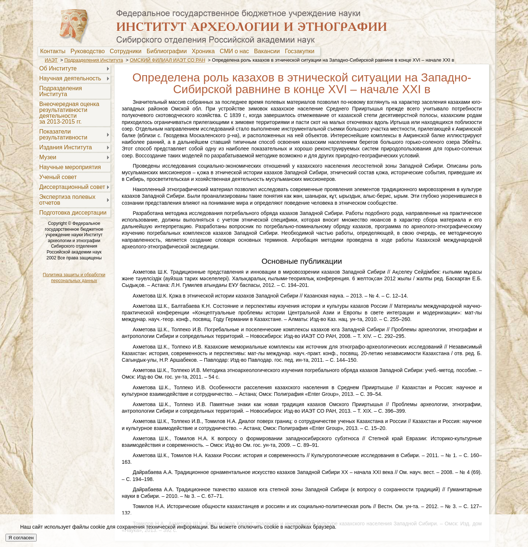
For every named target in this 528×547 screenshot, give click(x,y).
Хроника (205, 51)
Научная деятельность (70, 78)
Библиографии (168, 51)
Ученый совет (58, 177)
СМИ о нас (236, 51)
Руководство (89, 51)
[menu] (73, 140)
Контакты (54, 51)
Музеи (47, 157)
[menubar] (179, 51)
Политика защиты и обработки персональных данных (74, 277)
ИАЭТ (51, 60)
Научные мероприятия (70, 167)
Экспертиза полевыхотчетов (67, 200)
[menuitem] (54, 51)
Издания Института (65, 147)
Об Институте (58, 68)
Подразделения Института (93, 60)
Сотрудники (127, 51)
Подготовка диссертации (72, 212)
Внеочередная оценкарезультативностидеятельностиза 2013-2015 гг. (69, 113)
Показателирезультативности (63, 134)
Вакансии (268, 51)
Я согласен (21, 537)
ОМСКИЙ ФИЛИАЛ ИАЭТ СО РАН (167, 60)
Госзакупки (301, 51)
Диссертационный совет (72, 187)
